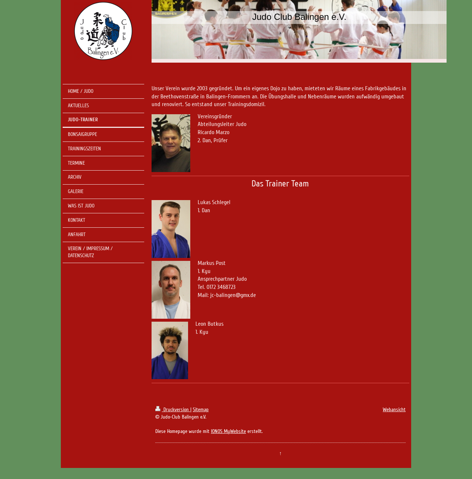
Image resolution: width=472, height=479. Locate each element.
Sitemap (201, 409)
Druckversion (172, 409)
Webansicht (394, 409)
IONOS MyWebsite (228, 431)
